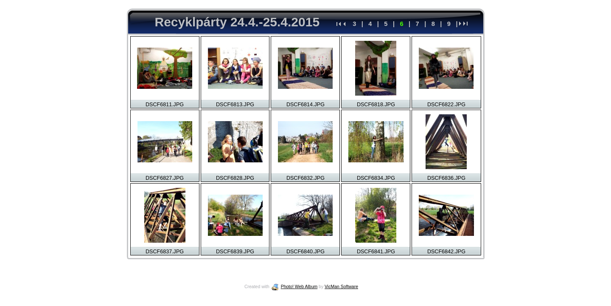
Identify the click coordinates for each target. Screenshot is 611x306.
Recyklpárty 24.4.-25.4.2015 (237, 22)
